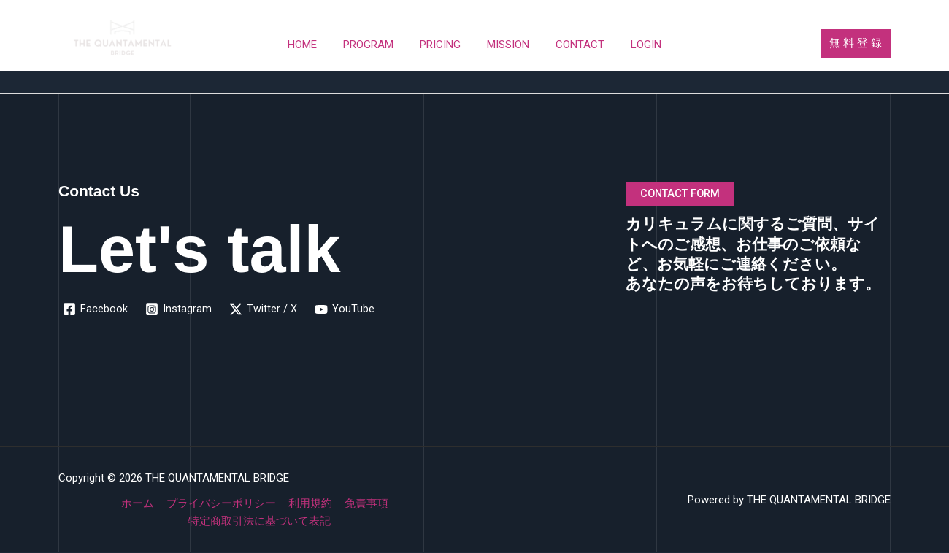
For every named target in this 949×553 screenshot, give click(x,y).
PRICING (442, 44)
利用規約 (309, 504)
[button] (856, 43)
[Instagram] (178, 309)
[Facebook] (95, 309)
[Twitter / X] (263, 309)
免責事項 (364, 504)
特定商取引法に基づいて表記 (260, 521)
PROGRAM (375, 44)
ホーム (139, 504)
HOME (313, 44)
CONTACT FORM (682, 194)
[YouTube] (344, 309)
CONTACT (573, 44)
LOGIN (635, 44)
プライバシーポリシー (222, 504)
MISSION (506, 44)
